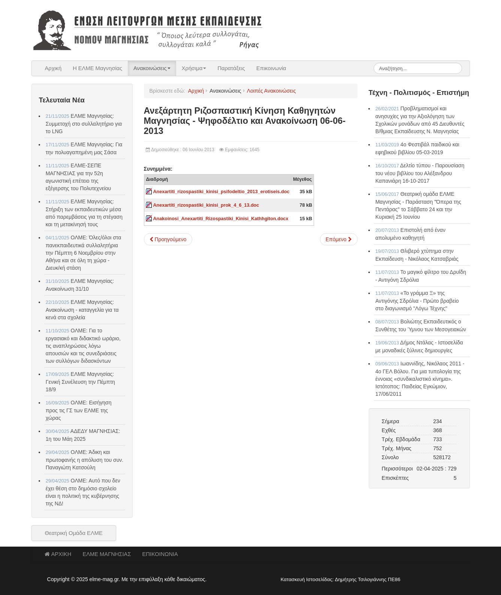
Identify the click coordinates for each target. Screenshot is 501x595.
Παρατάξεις (231, 68)
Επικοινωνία (271, 68)
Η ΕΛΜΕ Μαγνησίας (97, 68)
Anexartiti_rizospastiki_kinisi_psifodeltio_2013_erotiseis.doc (221, 191)
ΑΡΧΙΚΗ (58, 554)
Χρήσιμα (194, 68)
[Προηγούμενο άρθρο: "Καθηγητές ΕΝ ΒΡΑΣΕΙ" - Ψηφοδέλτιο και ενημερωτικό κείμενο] (168, 239)
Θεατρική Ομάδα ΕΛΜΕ (74, 533)
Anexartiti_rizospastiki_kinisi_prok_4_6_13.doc (206, 205)
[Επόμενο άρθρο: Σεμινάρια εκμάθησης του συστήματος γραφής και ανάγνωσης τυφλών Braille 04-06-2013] (338, 239)
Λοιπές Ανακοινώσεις (271, 91)
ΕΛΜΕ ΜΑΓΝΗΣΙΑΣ (106, 554)
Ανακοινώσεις (151, 68)
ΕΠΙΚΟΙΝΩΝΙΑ (160, 554)
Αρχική (53, 68)
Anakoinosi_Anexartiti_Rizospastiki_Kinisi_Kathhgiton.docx (221, 218)
